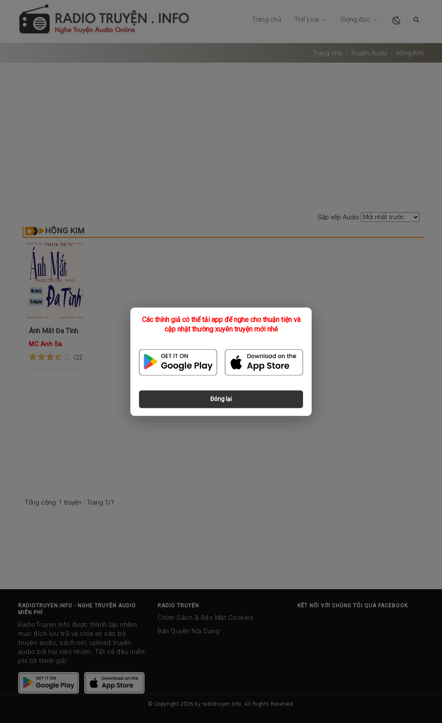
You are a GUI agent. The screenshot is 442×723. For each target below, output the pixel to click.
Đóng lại (221, 398)
